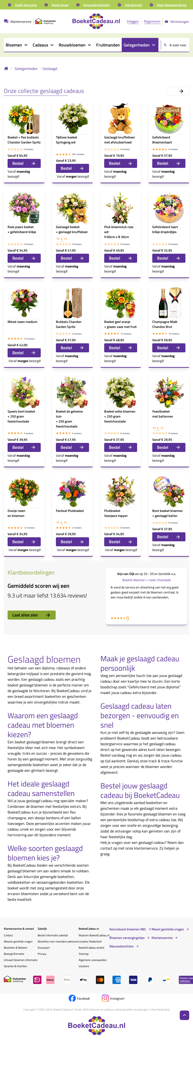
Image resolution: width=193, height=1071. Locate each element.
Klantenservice (162, 937)
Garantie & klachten (15, 966)
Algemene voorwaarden (93, 960)
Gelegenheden (26, 68)
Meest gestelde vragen (168, 929)
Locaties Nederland (90, 941)
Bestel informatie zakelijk (53, 935)
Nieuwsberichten (121, 946)
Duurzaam (44, 947)
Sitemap (84, 953)
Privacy (42, 953)
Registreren (152, 21)
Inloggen (133, 21)
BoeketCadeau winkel (91, 947)
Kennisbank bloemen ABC (127, 929)
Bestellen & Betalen (15, 947)
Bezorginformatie (14, 953)
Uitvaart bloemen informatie (20, 960)
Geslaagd (50, 68)
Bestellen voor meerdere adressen (58, 941)
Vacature (84, 966)
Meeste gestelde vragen (18, 941)
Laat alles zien (31, 615)
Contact (8, 935)
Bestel (24, 163)
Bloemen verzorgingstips (127, 937)
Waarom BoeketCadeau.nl (94, 935)
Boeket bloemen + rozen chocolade (146, 579)
